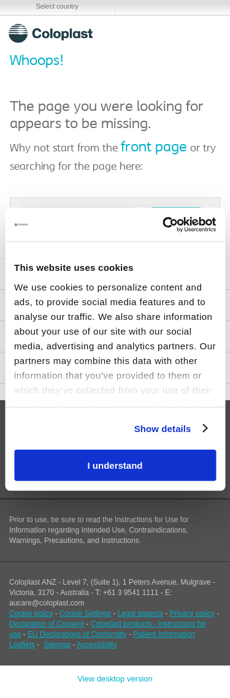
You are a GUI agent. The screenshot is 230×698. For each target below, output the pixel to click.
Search (175, 33)
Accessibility (97, 644)
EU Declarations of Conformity (77, 634)
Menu (204, 33)
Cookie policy (31, 613)
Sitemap (57, 644)
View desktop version (115, 678)
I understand (114, 465)
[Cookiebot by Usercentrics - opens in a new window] (164, 224)
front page (154, 147)
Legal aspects (140, 613)
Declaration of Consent (46, 624)
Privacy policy (192, 613)
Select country (57, 6)
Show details (162, 428)
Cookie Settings (85, 613)
